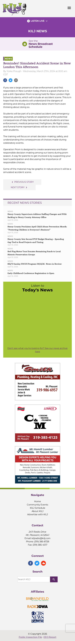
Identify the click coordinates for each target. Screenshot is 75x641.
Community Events (37, 504)
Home (37, 501)
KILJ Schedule (37, 508)
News (8, 58)
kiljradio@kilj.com (41, 538)
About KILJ (37, 511)
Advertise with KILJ (37, 514)
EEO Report (50, 637)
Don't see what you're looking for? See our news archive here (37, 350)
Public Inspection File (30, 637)
